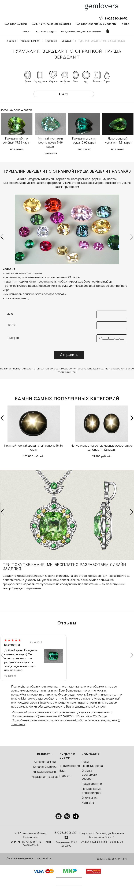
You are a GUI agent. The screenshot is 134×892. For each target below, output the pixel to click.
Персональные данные (20, 858)
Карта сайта (44, 858)
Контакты (88, 803)
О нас (125, 24)
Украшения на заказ (44, 777)
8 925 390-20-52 (66, 835)
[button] (2, 237)
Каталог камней (16, 24)
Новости (65, 776)
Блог (26, 31)
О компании (90, 798)
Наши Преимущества (92, 764)
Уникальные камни (44, 772)
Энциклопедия (45, 31)
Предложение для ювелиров (81, 31)
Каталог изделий (45, 767)
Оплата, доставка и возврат (89, 775)
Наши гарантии (92, 784)
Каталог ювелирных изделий (96, 24)
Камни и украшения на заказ (51, 24)
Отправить (69, 355)
